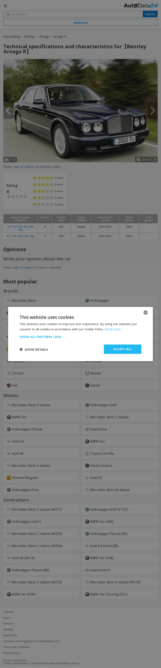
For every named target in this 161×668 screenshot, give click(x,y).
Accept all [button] (122, 349)
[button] (80, 336)
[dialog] (80, 334)
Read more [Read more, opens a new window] (113, 329)
